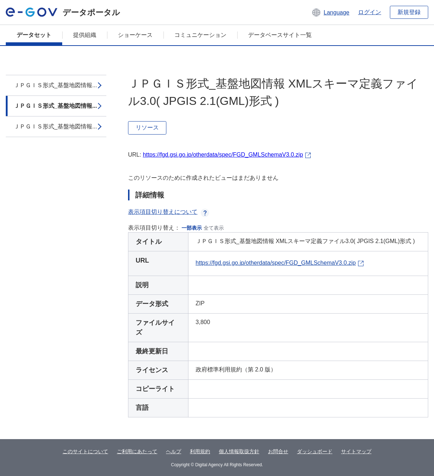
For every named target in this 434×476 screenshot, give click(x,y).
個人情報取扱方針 (239, 451)
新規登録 (409, 12)
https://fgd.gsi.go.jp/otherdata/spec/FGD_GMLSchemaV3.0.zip (223, 155)
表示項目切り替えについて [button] (168, 212)
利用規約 (200, 451)
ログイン (369, 12)
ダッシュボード (314, 451)
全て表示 (214, 228)
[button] (330, 12)
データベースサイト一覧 (280, 35)
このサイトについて (85, 451)
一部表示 (192, 228)
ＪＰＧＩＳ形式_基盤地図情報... (55, 85)
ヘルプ (173, 451)
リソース (147, 127)
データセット (34, 35)
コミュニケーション (200, 35)
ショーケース (135, 35)
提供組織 (84, 35)
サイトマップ (356, 451)
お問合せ (278, 451)
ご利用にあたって (137, 451)
